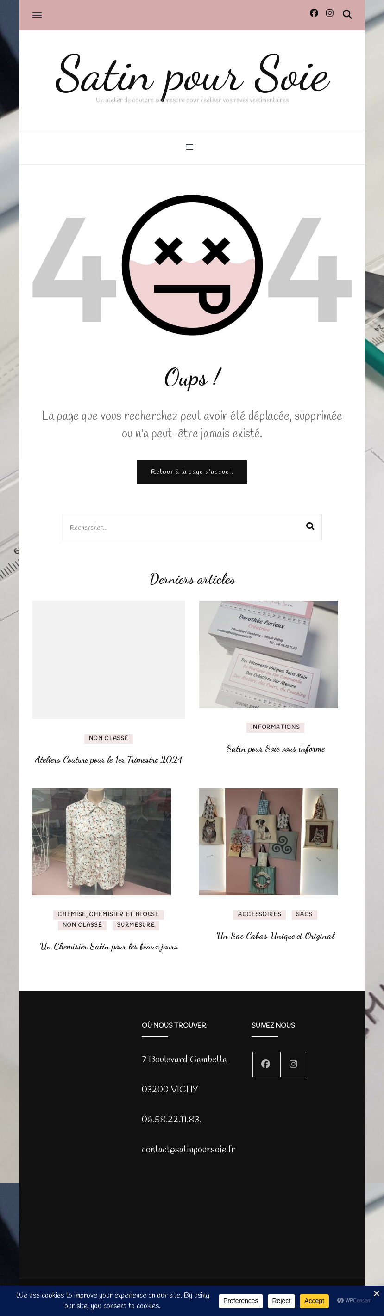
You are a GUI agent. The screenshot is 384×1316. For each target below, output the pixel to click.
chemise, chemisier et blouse (108, 915)
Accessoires (259, 915)
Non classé (109, 738)
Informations (275, 727)
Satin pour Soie (192, 73)
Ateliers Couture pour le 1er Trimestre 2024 (109, 759)
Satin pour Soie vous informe (275, 748)
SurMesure (136, 925)
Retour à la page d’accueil (192, 472)
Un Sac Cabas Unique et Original (275, 935)
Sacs (304, 915)
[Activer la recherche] (347, 15)
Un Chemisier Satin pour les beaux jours (109, 946)
